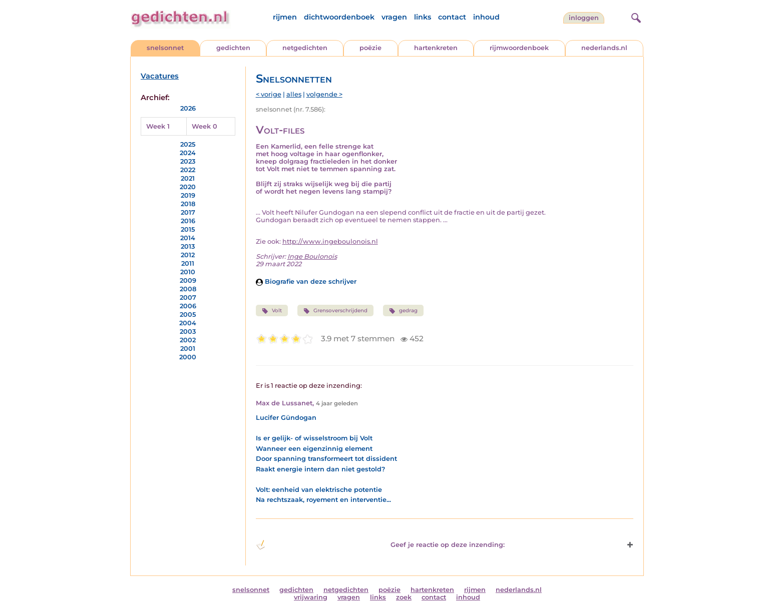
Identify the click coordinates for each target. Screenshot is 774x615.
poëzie (370, 48)
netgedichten (304, 48)
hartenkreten (436, 48)
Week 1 (158, 126)
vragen (394, 17)
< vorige (268, 94)
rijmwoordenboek (519, 48)
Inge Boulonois (312, 256)
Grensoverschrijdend (335, 310)
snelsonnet (165, 48)
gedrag (403, 310)
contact (452, 17)
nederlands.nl (604, 48)
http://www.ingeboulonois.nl (330, 241)
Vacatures (160, 76)
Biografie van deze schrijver (306, 281)
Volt (272, 310)
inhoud (486, 17)
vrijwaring (310, 597)
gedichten (233, 48)
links (422, 17)
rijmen (285, 17)
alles (293, 94)
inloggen (584, 18)
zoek (404, 597)
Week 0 (204, 126)
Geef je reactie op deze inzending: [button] (380, 544)
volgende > (324, 94)
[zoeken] (634, 17)
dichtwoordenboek (339, 17)
